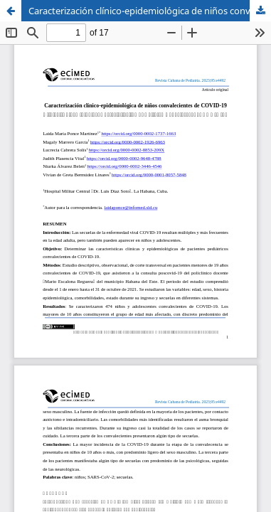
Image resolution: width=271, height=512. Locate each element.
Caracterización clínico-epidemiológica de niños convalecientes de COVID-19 (149, 10)
